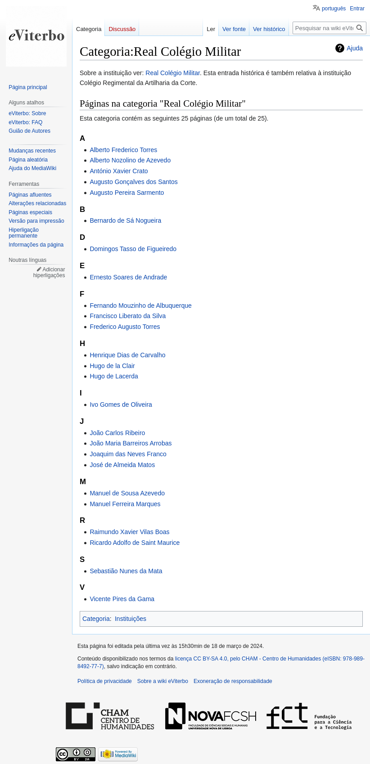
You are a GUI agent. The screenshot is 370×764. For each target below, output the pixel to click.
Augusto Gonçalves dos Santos (133, 181)
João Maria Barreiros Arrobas (130, 443)
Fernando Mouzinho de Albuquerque (141, 305)
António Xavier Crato (119, 171)
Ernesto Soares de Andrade (128, 277)
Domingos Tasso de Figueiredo (133, 248)
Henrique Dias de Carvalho (127, 355)
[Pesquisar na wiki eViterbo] (329, 28)
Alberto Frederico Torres (123, 149)
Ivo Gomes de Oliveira (121, 404)
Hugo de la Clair (112, 365)
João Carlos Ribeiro (117, 432)
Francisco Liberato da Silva (128, 315)
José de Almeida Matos (122, 464)
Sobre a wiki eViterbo (162, 681)
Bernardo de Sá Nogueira (125, 220)
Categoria (96, 618)
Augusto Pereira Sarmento (127, 192)
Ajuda (355, 48)
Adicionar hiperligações (49, 272)
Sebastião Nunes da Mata (126, 571)
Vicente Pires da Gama (122, 598)
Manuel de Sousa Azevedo (127, 493)
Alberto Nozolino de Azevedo (130, 160)
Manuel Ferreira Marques (125, 504)
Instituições (130, 618)
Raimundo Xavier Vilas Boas (129, 531)
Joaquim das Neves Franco (128, 454)
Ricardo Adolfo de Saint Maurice (135, 542)
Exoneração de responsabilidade (233, 681)
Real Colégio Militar (172, 72)
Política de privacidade (104, 681)
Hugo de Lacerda (114, 376)
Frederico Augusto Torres (125, 326)
